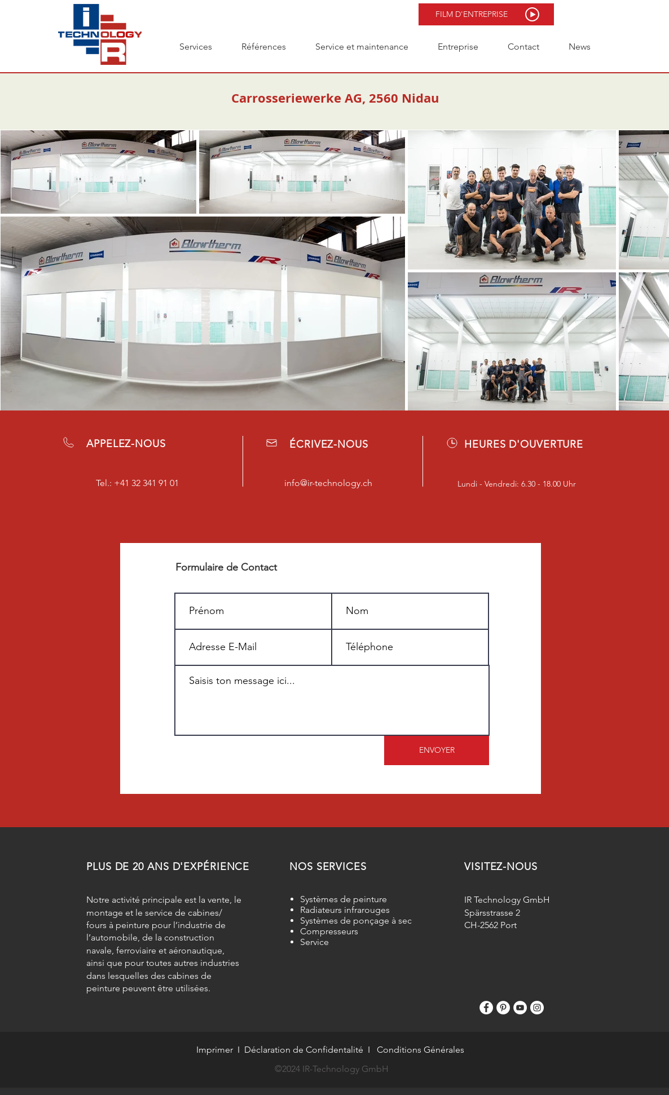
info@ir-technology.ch (328, 483)
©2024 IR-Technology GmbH (332, 1068)
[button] (486, 14)
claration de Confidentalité (309, 1049)
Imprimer (214, 1049)
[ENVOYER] (436, 750)
